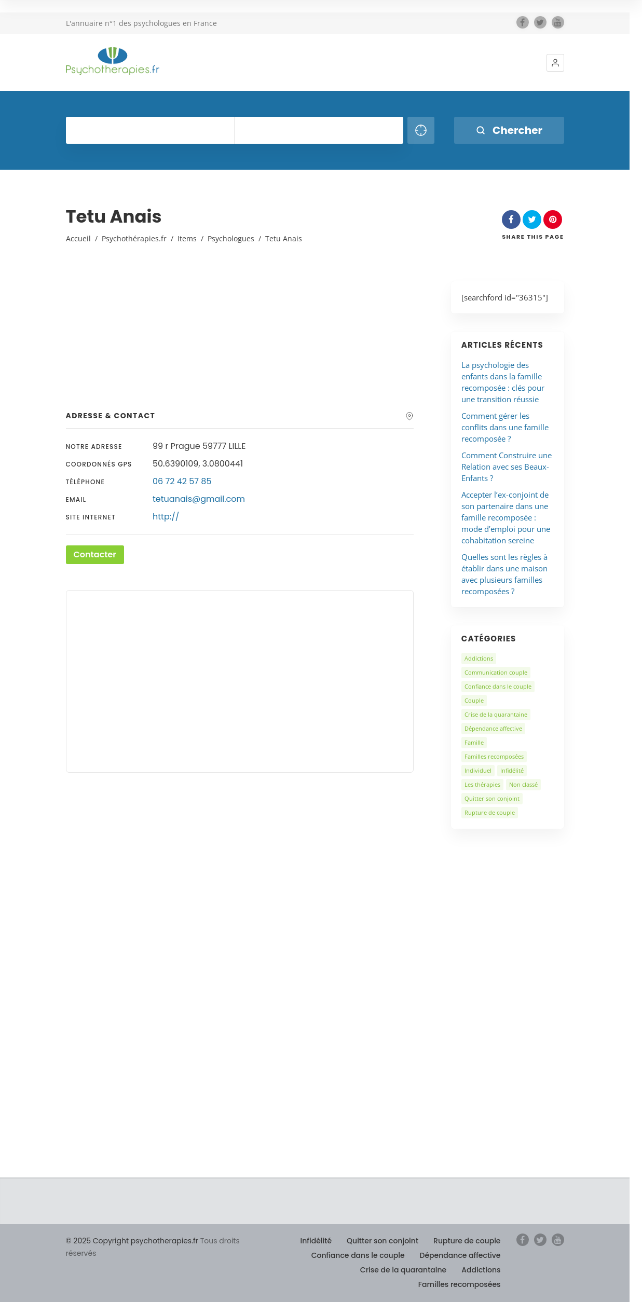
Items (187, 238)
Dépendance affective (493, 728)
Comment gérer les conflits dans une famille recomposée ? (505, 427)
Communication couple (496, 672)
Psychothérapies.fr (134, 238)
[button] (555, 63)
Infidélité (512, 770)
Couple (474, 700)
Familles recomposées (494, 756)
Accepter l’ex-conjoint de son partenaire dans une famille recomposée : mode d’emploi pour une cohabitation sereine (505, 517)
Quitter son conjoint (492, 798)
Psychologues (231, 238)
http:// (166, 517)
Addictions (479, 658)
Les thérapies (482, 784)
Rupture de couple (490, 812)
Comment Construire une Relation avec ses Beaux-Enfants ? (506, 466)
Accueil (78, 238)
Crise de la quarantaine (496, 714)
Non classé (523, 784)
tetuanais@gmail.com (199, 499)
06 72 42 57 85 (182, 481)
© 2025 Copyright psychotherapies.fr (132, 1241)
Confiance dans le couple (498, 686)
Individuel (478, 770)
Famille (474, 742)
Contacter (95, 554)
